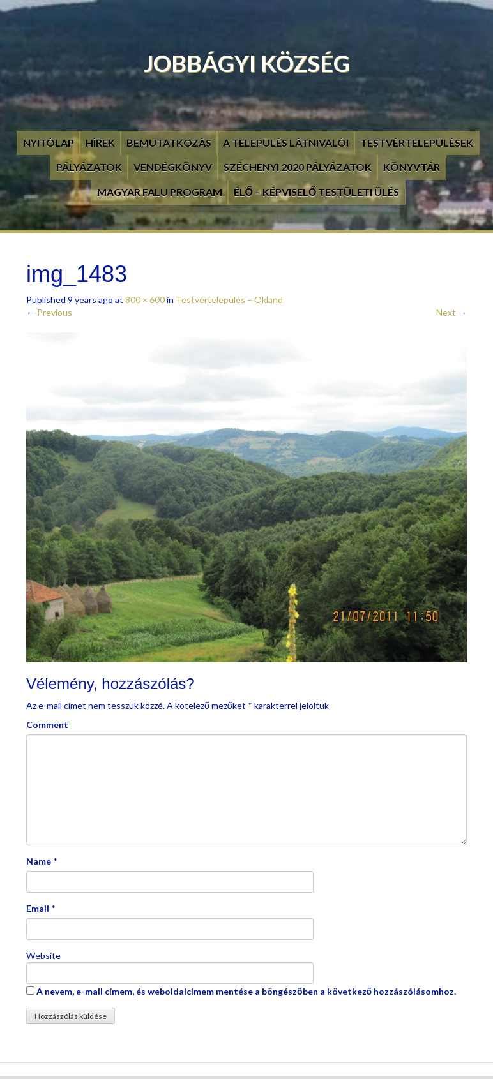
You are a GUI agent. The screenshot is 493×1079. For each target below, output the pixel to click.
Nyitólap (48, 143)
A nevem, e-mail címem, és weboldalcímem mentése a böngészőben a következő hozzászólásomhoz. (246, 991)
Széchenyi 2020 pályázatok (298, 167)
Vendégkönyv (172, 167)
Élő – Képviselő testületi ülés (317, 192)
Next (451, 312)
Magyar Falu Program (159, 192)
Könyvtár (411, 167)
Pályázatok (89, 167)
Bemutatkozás (168, 143)
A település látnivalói (286, 143)
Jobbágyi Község (247, 63)
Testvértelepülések (416, 143)
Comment (47, 724)
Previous (49, 312)
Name (38, 861)
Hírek (100, 143)
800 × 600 (145, 299)
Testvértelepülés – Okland (229, 299)
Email (37, 908)
